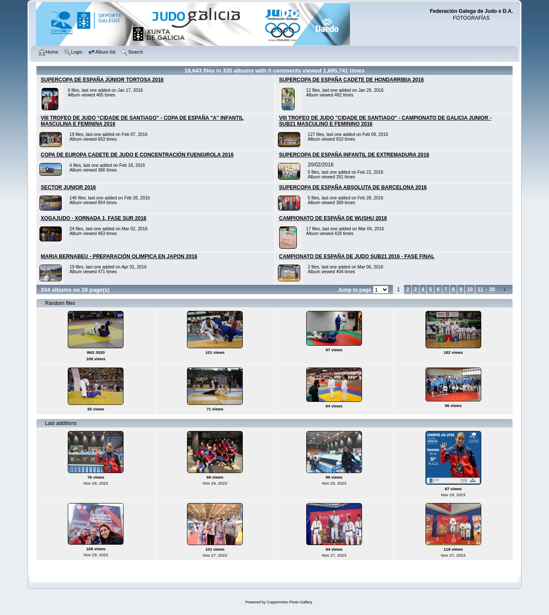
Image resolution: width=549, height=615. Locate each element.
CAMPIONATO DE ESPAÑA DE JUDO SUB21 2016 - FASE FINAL (356, 256)
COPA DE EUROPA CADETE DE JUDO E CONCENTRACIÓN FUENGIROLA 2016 (137, 155)
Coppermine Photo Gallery (289, 602)
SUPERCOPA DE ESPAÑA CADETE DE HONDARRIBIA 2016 (351, 80)
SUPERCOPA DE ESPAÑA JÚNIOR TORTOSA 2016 (102, 80)
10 (470, 289)
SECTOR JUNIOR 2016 (68, 187)
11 (480, 289)
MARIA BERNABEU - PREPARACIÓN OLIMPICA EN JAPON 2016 (119, 256)
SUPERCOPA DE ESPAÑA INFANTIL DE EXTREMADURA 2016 (354, 155)
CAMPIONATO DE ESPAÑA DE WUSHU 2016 (333, 218)
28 (492, 289)
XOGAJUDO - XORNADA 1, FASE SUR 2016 (93, 218)
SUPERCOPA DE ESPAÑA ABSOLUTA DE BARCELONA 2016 (353, 187)
